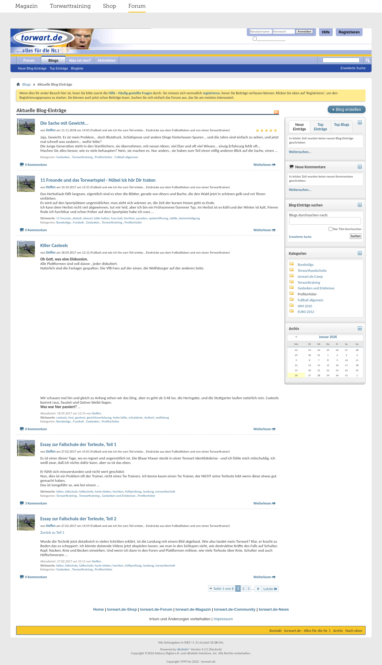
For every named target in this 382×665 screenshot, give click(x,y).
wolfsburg (162, 417)
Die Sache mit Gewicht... (64, 123)
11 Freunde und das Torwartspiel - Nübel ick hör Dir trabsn (97, 180)
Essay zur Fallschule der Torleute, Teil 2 (78, 518)
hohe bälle (120, 417)
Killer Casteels (54, 245)
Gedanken (63, 157)
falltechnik (86, 491)
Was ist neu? (80, 60)
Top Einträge (59, 68)
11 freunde (63, 218)
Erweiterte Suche (353, 68)
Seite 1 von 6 (224, 588)
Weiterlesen (262, 165)
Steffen (96, 413)
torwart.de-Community (234, 609)
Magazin (26, 6)
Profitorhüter (104, 157)
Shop (109, 6)
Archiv (338, 630)
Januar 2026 (328, 337)
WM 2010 (305, 306)
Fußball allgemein (126, 157)
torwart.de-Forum (156, 609)
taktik (173, 218)
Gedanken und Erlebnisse (118, 496)
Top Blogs (341, 124)
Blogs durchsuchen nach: (325, 219)
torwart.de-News (274, 609)
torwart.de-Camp (310, 276)
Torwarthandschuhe (312, 271)
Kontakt (275, 630)
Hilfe (326, 32)
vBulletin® (183, 649)
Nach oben (353, 630)
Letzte (271, 589)
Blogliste (77, 68)
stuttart (149, 417)
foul (70, 417)
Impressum (223, 619)
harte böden (103, 491)
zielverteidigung (189, 218)
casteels (61, 417)
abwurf (87, 218)
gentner (80, 417)
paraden (141, 218)
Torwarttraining (70, 6)
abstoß (77, 218)
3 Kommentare (36, 503)
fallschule (71, 491)
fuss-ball (116, 218)
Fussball (78, 222)
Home (98, 609)
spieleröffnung (158, 218)
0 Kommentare (36, 165)
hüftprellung (133, 491)
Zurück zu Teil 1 (52, 532)
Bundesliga (63, 222)
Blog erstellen (346, 109)
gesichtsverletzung (99, 417)
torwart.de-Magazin (193, 609)
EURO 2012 (306, 312)
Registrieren (349, 32)
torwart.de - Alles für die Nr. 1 (307, 630)
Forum (137, 6)
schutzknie (136, 417)
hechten (129, 218)
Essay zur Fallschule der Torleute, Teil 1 (78, 444)
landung (148, 491)
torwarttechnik (165, 491)
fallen (60, 491)
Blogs (53, 60)
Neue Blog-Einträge (32, 68)
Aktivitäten (107, 60)
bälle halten (102, 218)
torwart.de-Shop (122, 609)
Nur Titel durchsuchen (345, 229)
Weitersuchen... (300, 152)
